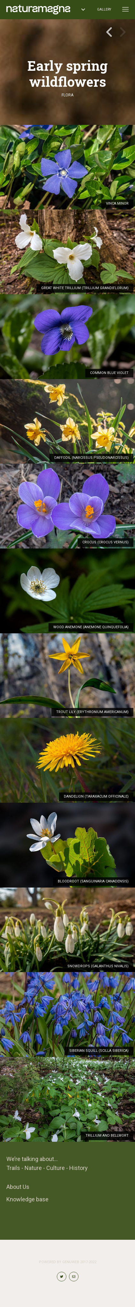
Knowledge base (27, 1199)
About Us (17, 1186)
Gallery (104, 9)
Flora (67, 95)
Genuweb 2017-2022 (79, 1262)
